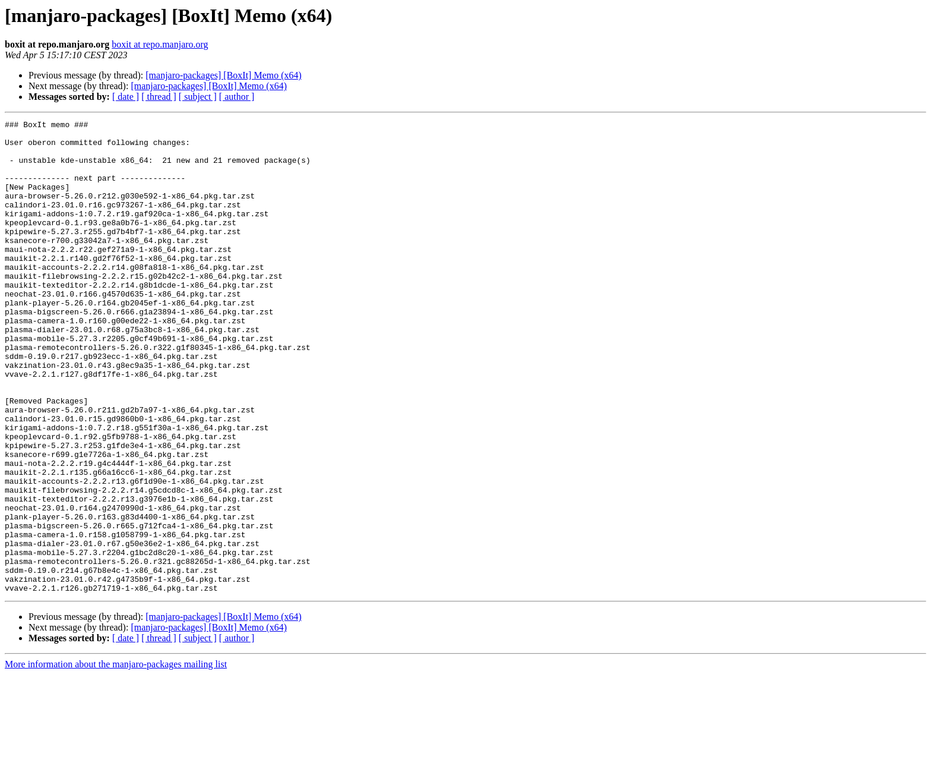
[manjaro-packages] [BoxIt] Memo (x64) (223, 75)
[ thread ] (158, 97)
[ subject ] (198, 97)
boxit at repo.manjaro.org (160, 44)
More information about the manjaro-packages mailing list (116, 759)
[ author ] (237, 97)
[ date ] (125, 97)
